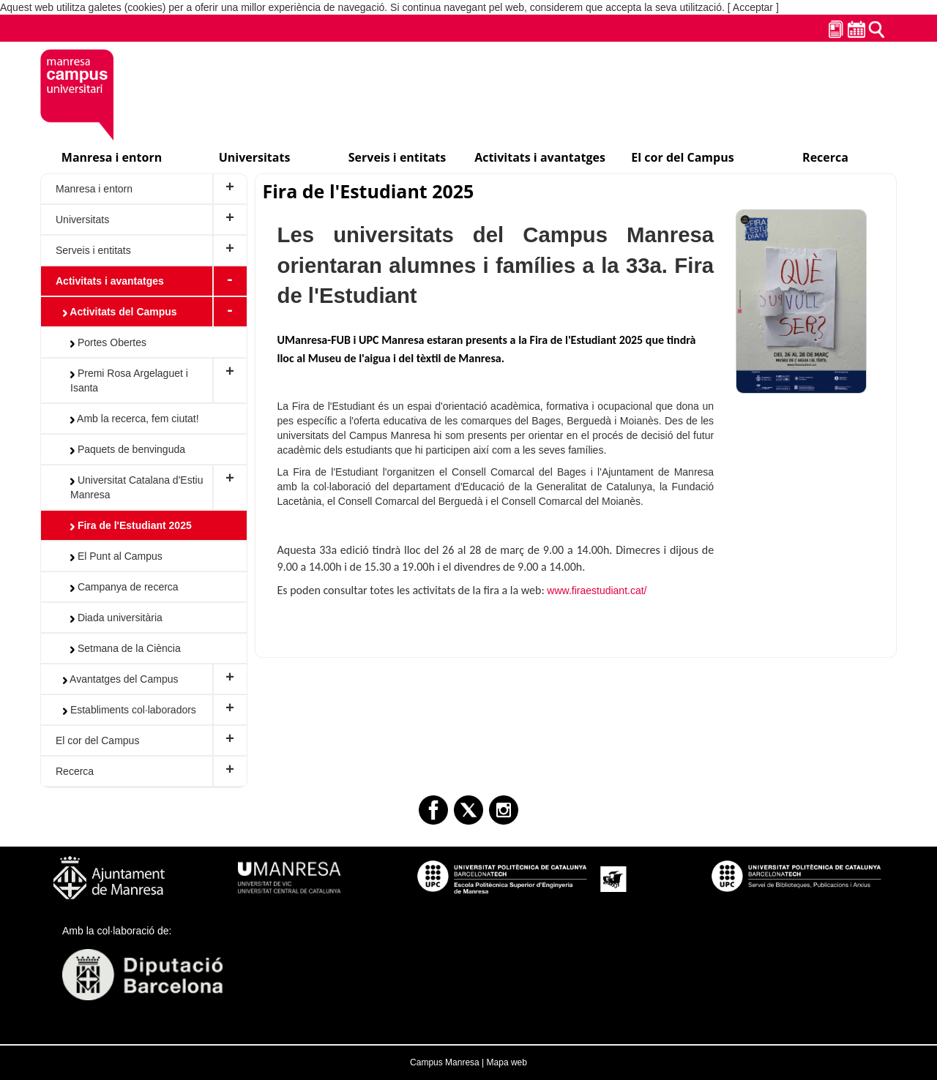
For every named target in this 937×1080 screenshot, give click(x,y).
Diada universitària (116, 617)
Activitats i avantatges (110, 281)
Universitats (82, 219)
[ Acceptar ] (753, 7)
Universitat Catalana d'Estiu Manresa (136, 487)
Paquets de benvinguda (127, 449)
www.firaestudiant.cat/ (596, 590)
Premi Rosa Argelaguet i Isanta (129, 380)
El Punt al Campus (116, 556)
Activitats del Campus (120, 312)
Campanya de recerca (124, 587)
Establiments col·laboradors (129, 710)
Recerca (75, 771)
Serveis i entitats (93, 250)
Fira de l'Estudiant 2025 (131, 525)
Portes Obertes (108, 342)
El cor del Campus (97, 740)
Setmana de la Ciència (125, 648)
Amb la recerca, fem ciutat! (134, 418)
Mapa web (507, 1062)
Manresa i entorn (94, 189)
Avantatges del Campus (121, 679)
